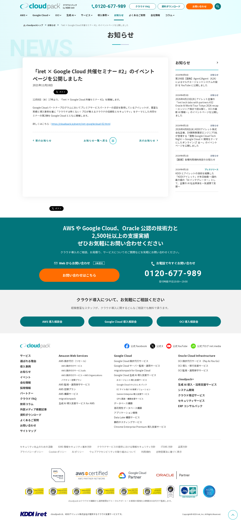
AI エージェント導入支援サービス (132, 379)
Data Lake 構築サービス (127, 417)
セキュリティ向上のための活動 (36, 446)
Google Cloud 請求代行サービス (131, 361)
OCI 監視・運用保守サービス (193, 370)
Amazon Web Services (73, 356)
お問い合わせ (199, 6)
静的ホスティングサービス (128, 422)
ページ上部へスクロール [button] (237, 512)
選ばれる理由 (28, 361)
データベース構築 (123, 403)
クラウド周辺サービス (191, 395)
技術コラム (26, 404)
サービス (25, 356)
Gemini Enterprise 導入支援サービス (133, 394)
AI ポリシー (78, 451)
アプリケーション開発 (125, 412)
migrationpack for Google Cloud (132, 370)
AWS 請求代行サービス (71, 365)
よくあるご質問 (29, 420)
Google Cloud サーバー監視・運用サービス (137, 365)
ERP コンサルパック (190, 406)
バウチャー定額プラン (71, 379)
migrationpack (67, 398)
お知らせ (52, 25)
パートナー (26, 393)
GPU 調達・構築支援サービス (130, 398)
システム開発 (186, 390)
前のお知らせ (43, 140)
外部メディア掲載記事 (33, 409)
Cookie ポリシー (58, 451)
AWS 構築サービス (68, 394)
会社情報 (25, 382)
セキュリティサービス (191, 401)
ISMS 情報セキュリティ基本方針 (75, 446)
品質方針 (182, 446)
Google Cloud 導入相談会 (121, 322)
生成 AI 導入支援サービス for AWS (77, 403)
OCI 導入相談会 (188, 322)
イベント (25, 377)
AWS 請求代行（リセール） (73, 361)
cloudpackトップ (34, 25)
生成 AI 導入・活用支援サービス (197, 384)
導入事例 (25, 366)
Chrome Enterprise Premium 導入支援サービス (140, 426)
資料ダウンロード (171, 6)
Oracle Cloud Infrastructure (196, 356)
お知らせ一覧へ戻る (96, 140)
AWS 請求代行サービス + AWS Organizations (81, 375)
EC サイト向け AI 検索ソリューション (133, 389)
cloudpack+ (186, 379)
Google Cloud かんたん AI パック (132, 384)
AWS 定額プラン (67, 389)
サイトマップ (28, 431)
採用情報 (25, 388)
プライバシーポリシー (32, 451)
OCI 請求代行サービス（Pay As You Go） (199, 361)
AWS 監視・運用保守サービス (74, 384)
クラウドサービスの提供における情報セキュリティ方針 (126, 446)
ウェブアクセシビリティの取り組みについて (112, 451)
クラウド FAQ (142, 6)
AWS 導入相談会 (52, 322)
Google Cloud (123, 356)
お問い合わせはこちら (79, 275)
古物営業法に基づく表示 (169, 451)
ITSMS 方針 (167, 446)
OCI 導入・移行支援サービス (193, 365)
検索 (218, 6)
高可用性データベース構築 (128, 408)
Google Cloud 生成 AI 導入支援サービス (135, 375)
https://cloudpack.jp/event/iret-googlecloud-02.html (80, 123)
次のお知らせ (147, 140)
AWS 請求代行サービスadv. (73, 370)
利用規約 (146, 451)
